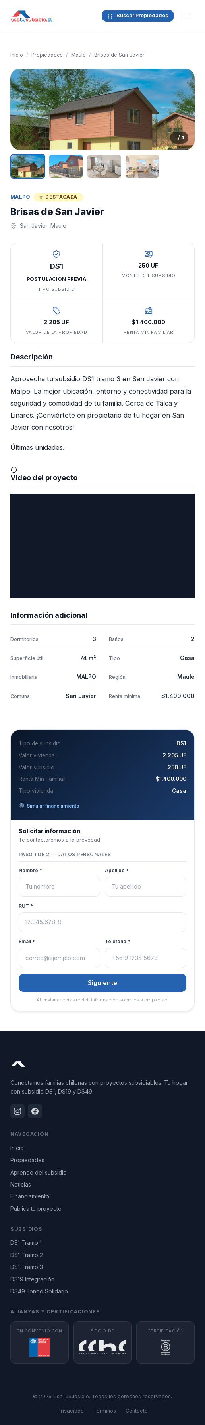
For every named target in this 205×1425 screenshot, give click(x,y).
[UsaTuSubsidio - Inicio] (31, 16)
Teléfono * (117, 941)
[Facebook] (35, 1111)
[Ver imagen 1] (27, 166)
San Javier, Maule (43, 225)
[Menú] (187, 16)
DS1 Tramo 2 (26, 1255)
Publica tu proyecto (36, 1208)
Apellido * (117, 870)
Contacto (137, 1411)
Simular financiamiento (49, 806)
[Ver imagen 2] (65, 166)
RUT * (26, 906)
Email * (27, 941)
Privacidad (71, 1411)
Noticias (20, 1184)
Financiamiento (29, 1196)
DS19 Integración (32, 1279)
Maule (78, 55)
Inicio (16, 55)
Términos (104, 1411)
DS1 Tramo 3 (26, 1266)
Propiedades (47, 55)
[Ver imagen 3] (104, 166)
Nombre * (30, 870)
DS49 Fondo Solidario (39, 1291)
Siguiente (102, 983)
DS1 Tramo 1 (26, 1242)
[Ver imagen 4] (142, 166)
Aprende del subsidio (38, 1172)
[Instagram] (17, 1111)
